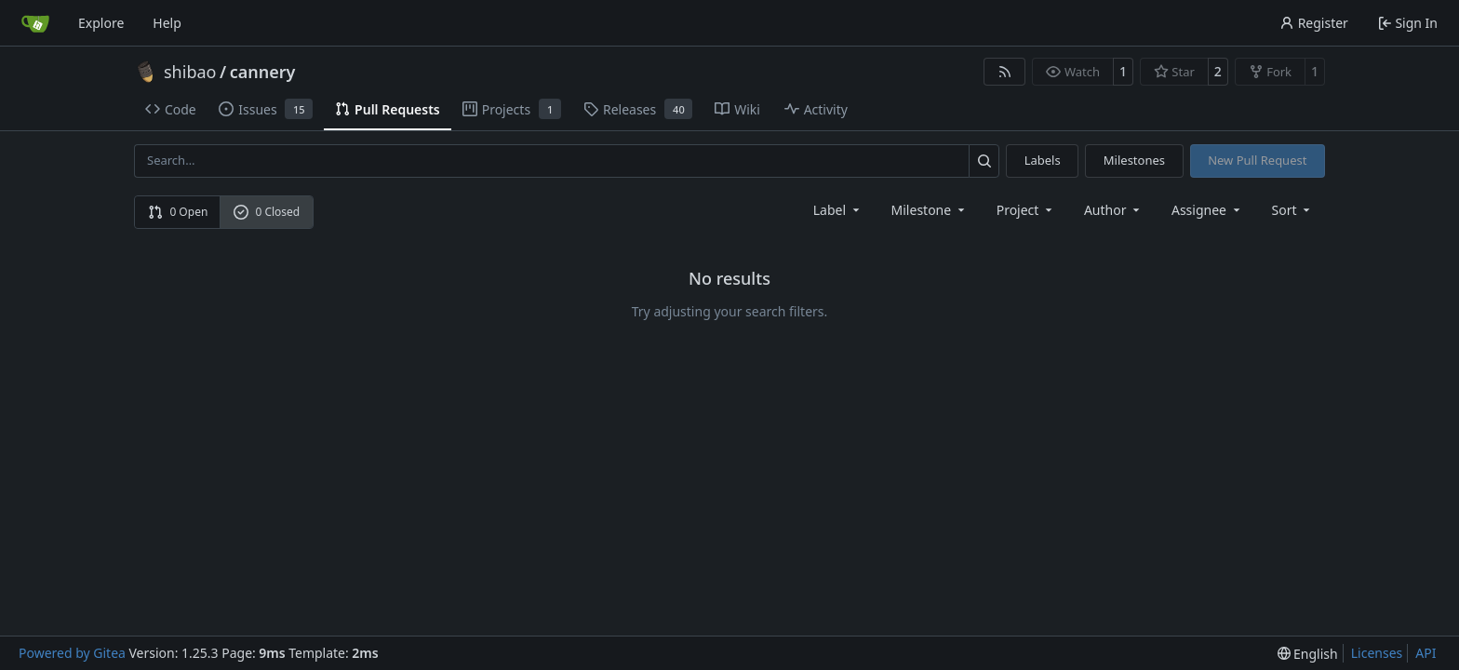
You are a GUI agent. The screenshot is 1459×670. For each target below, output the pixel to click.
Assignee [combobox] (1207, 210)
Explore (101, 23)
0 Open (178, 212)
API (1425, 653)
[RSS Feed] (1005, 72)
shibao (190, 71)
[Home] (35, 23)
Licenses (1377, 653)
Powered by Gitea (72, 653)
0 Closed (267, 212)
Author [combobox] (1113, 210)
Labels (1042, 160)
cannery (263, 71)
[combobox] (838, 210)
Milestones (1134, 160)
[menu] (1293, 210)
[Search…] (984, 160)
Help (167, 23)
